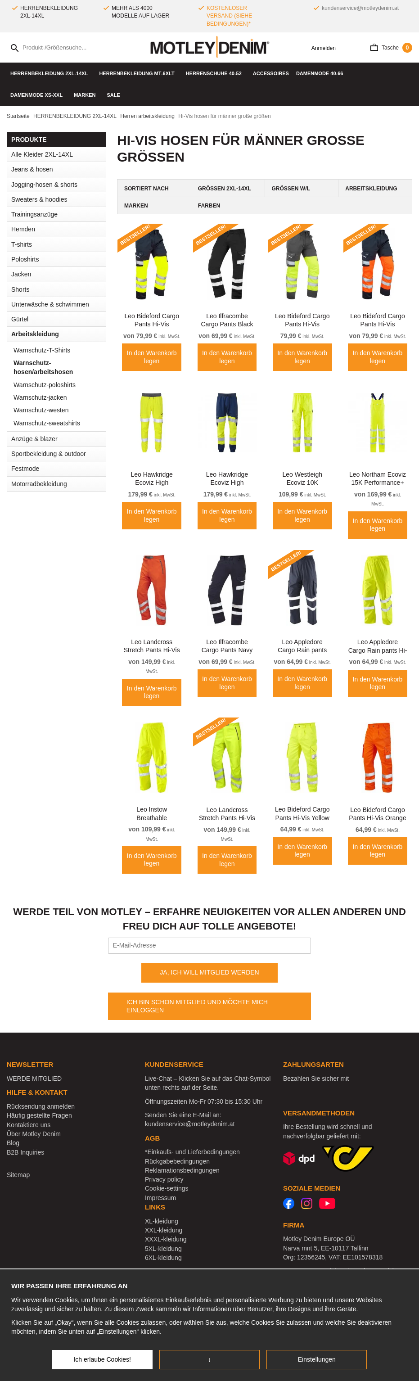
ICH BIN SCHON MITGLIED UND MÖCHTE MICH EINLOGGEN (197, 1006)
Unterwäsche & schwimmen (58, 304)
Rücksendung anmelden (41, 1106)
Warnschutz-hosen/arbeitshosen (43, 367)
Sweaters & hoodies (39, 199)
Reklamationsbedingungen (182, 1170)
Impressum (160, 1197)
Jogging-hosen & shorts (44, 184)
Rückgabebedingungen (177, 1161)
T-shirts (58, 244)
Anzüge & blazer (34, 438)
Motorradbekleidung (39, 483)
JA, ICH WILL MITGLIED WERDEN (209, 972)
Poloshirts (25, 259)
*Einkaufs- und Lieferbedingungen (192, 1151)
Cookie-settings (167, 1188)
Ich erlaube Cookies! (102, 1359)
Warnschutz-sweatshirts (47, 423)
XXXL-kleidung (166, 1239)
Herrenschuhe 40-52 (216, 73)
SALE (113, 95)
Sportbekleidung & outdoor (58, 453)
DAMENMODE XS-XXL (38, 95)
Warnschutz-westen (41, 410)
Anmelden (320, 48)
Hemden (58, 229)
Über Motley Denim (35, 1133)
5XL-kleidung (163, 1248)
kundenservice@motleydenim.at (360, 8)
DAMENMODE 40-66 (321, 73)
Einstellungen (317, 1359)
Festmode (58, 468)
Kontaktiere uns (28, 1124)
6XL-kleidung (163, 1257)
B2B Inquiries (25, 1152)
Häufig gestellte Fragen (39, 1115)
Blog (13, 1142)
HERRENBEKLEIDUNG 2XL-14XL (51, 73)
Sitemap (18, 1174)
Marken (86, 95)
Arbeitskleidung (58, 334)
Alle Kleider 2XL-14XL (42, 154)
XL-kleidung (161, 1221)
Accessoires (271, 73)
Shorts (20, 289)
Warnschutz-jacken (40, 397)
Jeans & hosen (58, 169)
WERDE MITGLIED (34, 1078)
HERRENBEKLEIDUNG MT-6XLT (138, 73)
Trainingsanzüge (34, 214)
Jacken (58, 274)
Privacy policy (164, 1179)
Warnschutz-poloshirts (45, 384)
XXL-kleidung (163, 1230)
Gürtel (19, 319)
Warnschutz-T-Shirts (42, 350)
